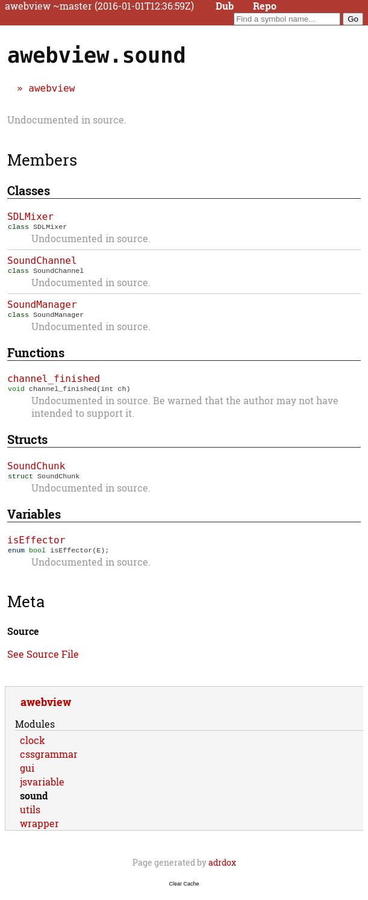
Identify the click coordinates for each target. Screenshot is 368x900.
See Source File (43, 661)
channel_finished (53, 382)
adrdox (222, 869)
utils (30, 816)
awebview (51, 88)
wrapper (39, 830)
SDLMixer (30, 216)
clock (32, 747)
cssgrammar (49, 761)
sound (34, 802)
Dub (225, 6)
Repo (264, 6)
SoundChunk (36, 471)
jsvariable (42, 789)
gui (27, 775)
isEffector (36, 546)
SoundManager (42, 307)
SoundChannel (42, 261)
